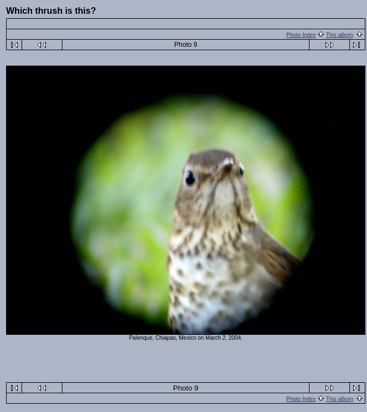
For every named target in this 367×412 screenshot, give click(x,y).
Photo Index (301, 35)
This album (339, 35)
